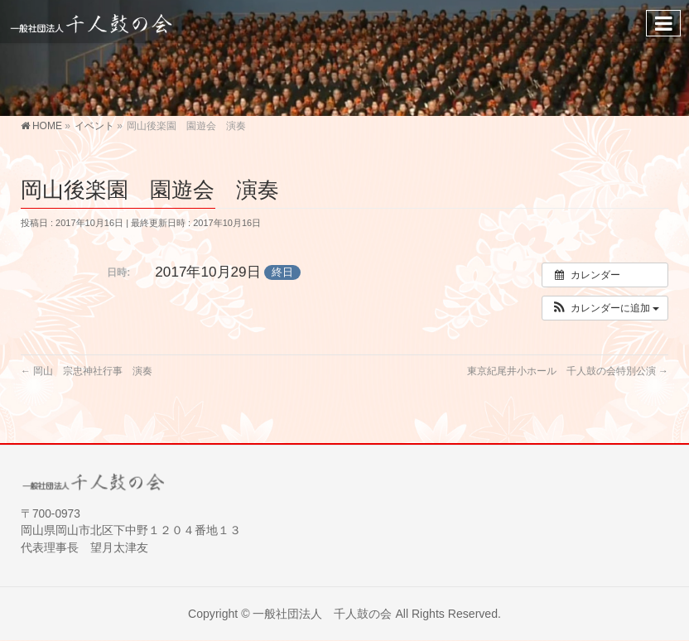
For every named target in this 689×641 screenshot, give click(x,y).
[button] (604, 308)
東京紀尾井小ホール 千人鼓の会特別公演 (567, 371)
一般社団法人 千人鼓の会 (322, 613)
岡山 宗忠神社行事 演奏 (86, 371)
